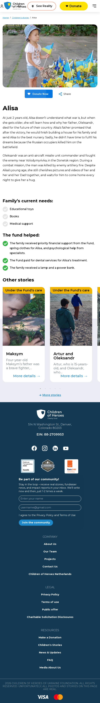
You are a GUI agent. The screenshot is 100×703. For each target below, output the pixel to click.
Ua (11, 6)
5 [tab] (59, 388)
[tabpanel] (24, 334)
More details (27, 376)
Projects (50, 559)
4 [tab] (54, 388)
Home (6, 17)
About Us (50, 544)
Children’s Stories (50, 645)
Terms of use (50, 602)
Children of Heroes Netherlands (50, 574)
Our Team (50, 551)
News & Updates (50, 652)
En (19, 6)
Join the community (36, 522)
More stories (51, 395)
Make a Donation (50, 637)
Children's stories (20, 17)
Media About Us (50, 667)
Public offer (50, 609)
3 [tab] (50, 388)
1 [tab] (40, 388)
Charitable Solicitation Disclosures (50, 617)
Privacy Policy (50, 594)
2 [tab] (45, 388)
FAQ (50, 660)
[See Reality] (41, 6)
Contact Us (50, 566)
